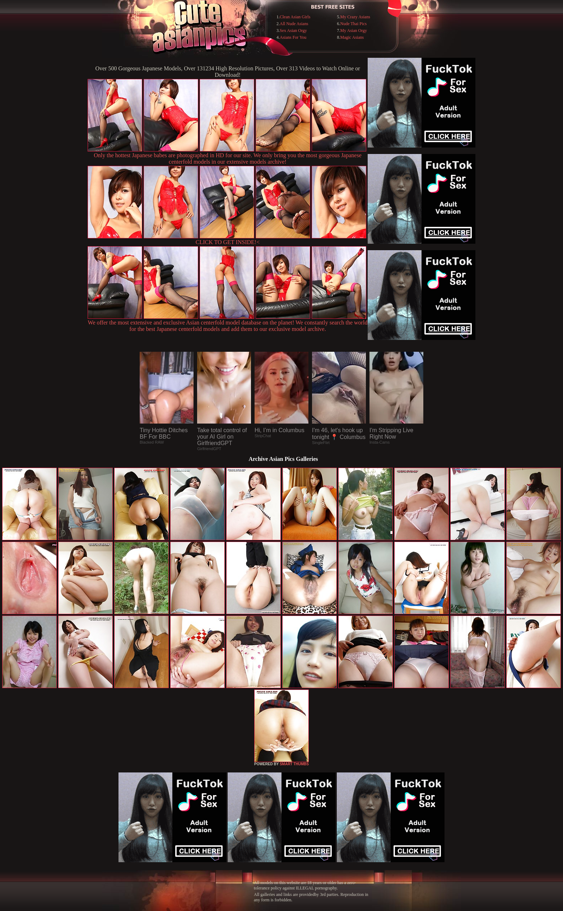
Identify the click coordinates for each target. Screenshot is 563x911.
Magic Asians (352, 37)
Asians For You (293, 37)
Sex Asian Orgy (293, 30)
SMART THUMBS (294, 764)
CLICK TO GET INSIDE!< (228, 242)
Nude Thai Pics (353, 23)
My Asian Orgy (353, 30)
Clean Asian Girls (295, 16)
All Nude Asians (294, 23)
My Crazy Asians (355, 16)
